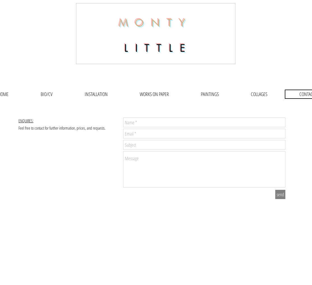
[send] (280, 194)
